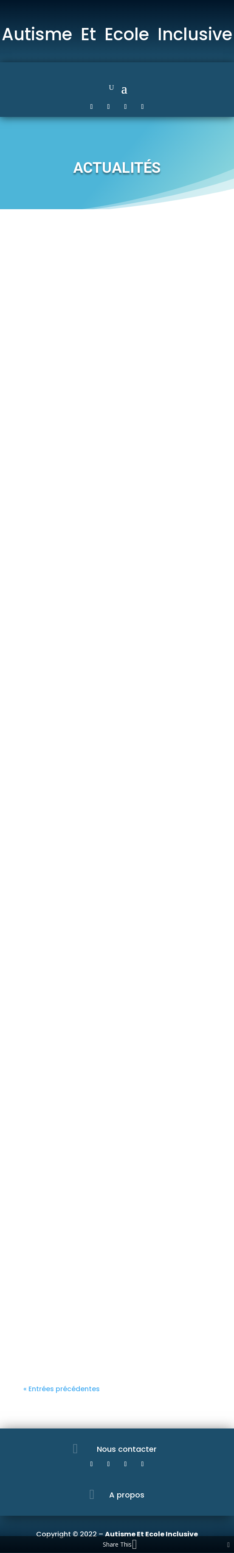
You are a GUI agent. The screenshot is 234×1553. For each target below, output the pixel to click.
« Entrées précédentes (61, 1389)
